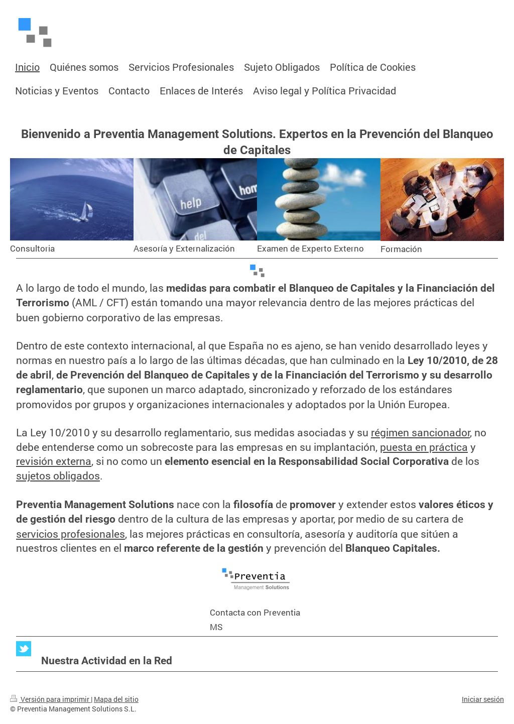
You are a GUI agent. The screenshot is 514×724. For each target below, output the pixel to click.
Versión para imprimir (50, 699)
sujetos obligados (58, 475)
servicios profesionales (70, 534)
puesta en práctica (424, 447)
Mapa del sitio (116, 699)
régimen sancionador (420, 432)
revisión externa (53, 461)
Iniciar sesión (483, 699)
